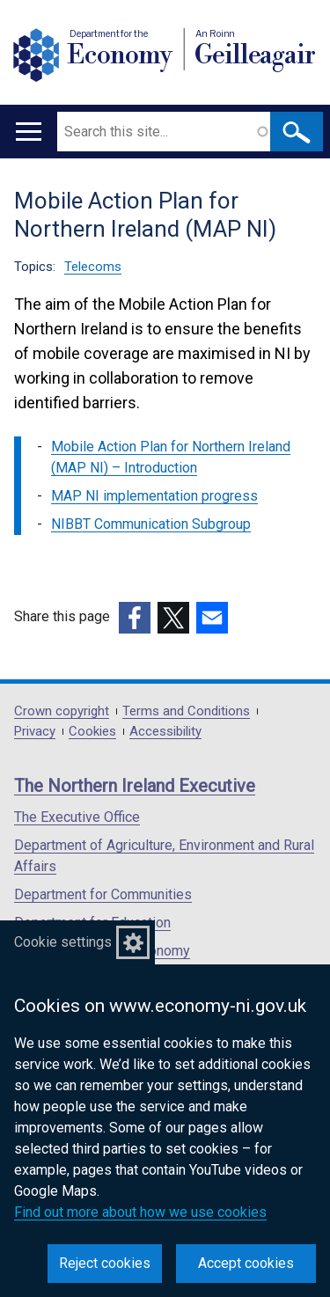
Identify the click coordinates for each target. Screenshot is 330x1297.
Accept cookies (246, 1263)
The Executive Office (77, 817)
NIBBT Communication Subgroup (151, 524)
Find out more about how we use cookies (140, 1212)
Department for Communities (103, 894)
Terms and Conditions (186, 711)
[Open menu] (28, 131)
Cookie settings (63, 942)
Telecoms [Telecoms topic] (92, 267)
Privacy (34, 731)
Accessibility (165, 731)
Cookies (92, 731)
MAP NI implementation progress (154, 495)
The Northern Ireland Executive (134, 785)
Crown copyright (61, 711)
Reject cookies (104, 1263)
